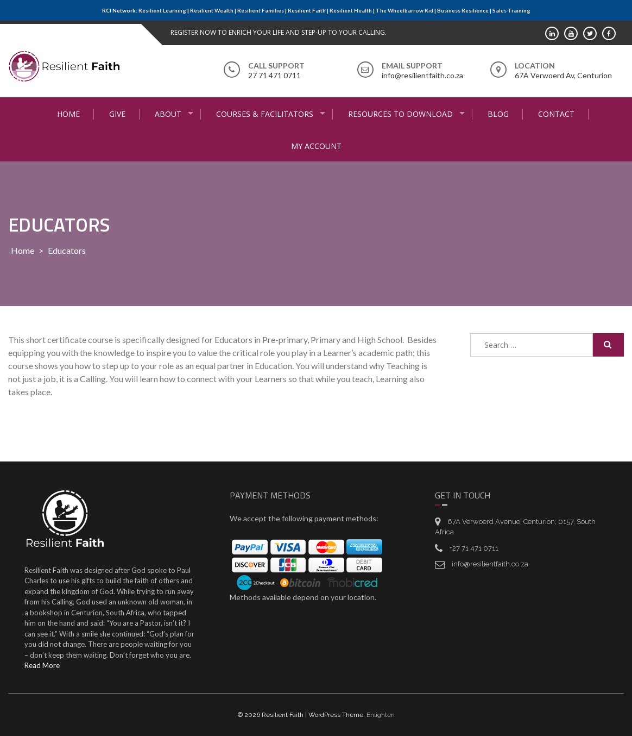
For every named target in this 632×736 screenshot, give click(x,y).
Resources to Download (400, 114)
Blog (498, 114)
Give (117, 114)
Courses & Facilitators (264, 114)
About (168, 114)
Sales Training (511, 10)
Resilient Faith (307, 10)
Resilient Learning (162, 10)
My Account (316, 146)
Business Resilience (463, 10)
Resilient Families (260, 10)
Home (68, 114)
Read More (42, 665)
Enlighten (380, 715)
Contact (556, 114)
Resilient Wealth (211, 10)
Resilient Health (351, 10)
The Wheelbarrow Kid (404, 10)
